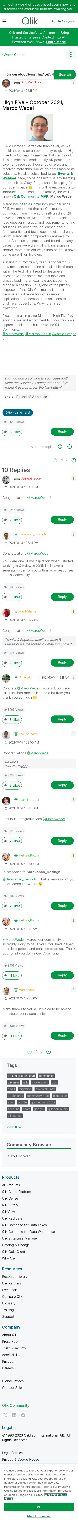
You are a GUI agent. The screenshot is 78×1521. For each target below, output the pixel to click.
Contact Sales (13, 1388)
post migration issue (21, 1075)
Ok (39, 1507)
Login (56, 4)
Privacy (7, 1361)
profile (22, 1102)
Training (8, 1310)
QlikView (8, 1212)
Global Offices (13, 1381)
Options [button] (71, 55)
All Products (11, 1185)
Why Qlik (8, 1258)
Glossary (8, 1303)
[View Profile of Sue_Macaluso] (31, 82)
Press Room (11, 1341)
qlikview (13, 1082)
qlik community (58, 1109)
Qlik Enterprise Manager (20, 1238)
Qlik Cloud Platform (16, 1192)
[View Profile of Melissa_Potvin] (29, 855)
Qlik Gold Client (13, 1252)
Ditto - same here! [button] (18, 412)
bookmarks (15, 1095)
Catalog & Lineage (16, 1245)
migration (25, 1089)
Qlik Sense (10, 1198)
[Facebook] (23, 1415)
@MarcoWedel (13, 334)
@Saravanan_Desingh (19, 879)
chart (26, 1109)
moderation (40, 1082)
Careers (8, 1368)
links (11, 1102)
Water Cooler (14, 55)
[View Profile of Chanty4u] (25, 677)
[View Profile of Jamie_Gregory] (31, 478)
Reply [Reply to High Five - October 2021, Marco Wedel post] (62, 431)
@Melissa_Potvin (38, 334)
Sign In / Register (63, 21)
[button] (73, 81)
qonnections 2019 (43, 1102)
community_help (38, 1095)
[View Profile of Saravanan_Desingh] (32, 534)
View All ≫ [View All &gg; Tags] (14, 1127)
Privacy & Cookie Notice (20, 1459)
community (46, 1075)
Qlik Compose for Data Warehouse (28, 1232)
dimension (60, 1095)
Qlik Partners (11, 1283)
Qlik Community (15, 1405)
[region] (39, 1492)
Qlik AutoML (11, 1205)
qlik (25, 1082)
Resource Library (15, 1276)
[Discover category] (9, 1156)
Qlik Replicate (12, 1218)
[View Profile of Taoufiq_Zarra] (28, 734)
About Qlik (9, 1335)
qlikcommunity (45, 1089)
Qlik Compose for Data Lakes (24, 1225)
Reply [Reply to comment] (62, 519)
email (11, 1089)
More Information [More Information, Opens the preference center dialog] (39, 1516)
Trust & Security (14, 1348)
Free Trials (9, 1290)
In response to (31, 872)
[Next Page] (73, 460)
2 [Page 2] (67, 460)
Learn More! (56, 42)
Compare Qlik (12, 1296)
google (39, 1109)
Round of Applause (31, 396)
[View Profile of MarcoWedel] (27, 990)
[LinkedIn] (14, 1415)
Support (8, 1316)
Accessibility (11, 1355)
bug (54, 1082)
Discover (23, 1156)
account (13, 1109)
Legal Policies (12, 1453)
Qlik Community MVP (31, 196)
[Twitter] (5, 1415)
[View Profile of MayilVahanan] (28, 611)
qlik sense (15, 1115)
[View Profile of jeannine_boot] (29, 800)
